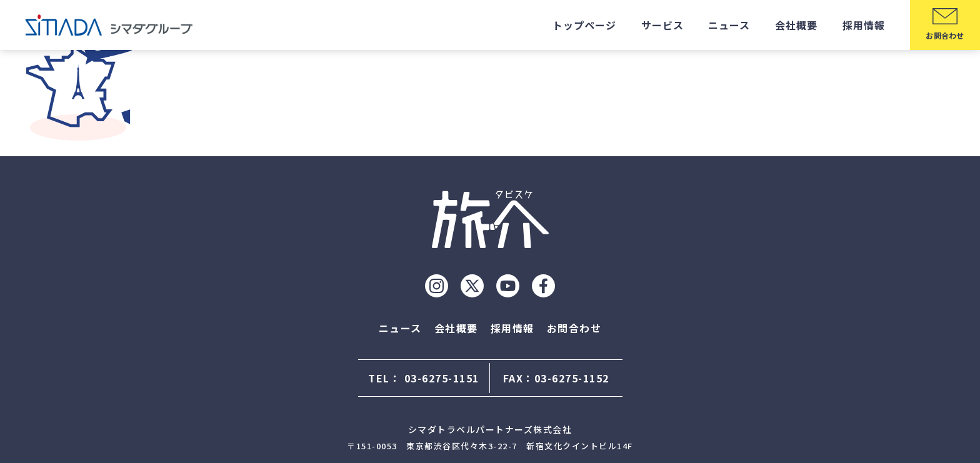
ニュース (729, 24)
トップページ (584, 24)
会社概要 (796, 24)
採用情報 (863, 24)
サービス (662, 24)
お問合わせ (574, 328)
